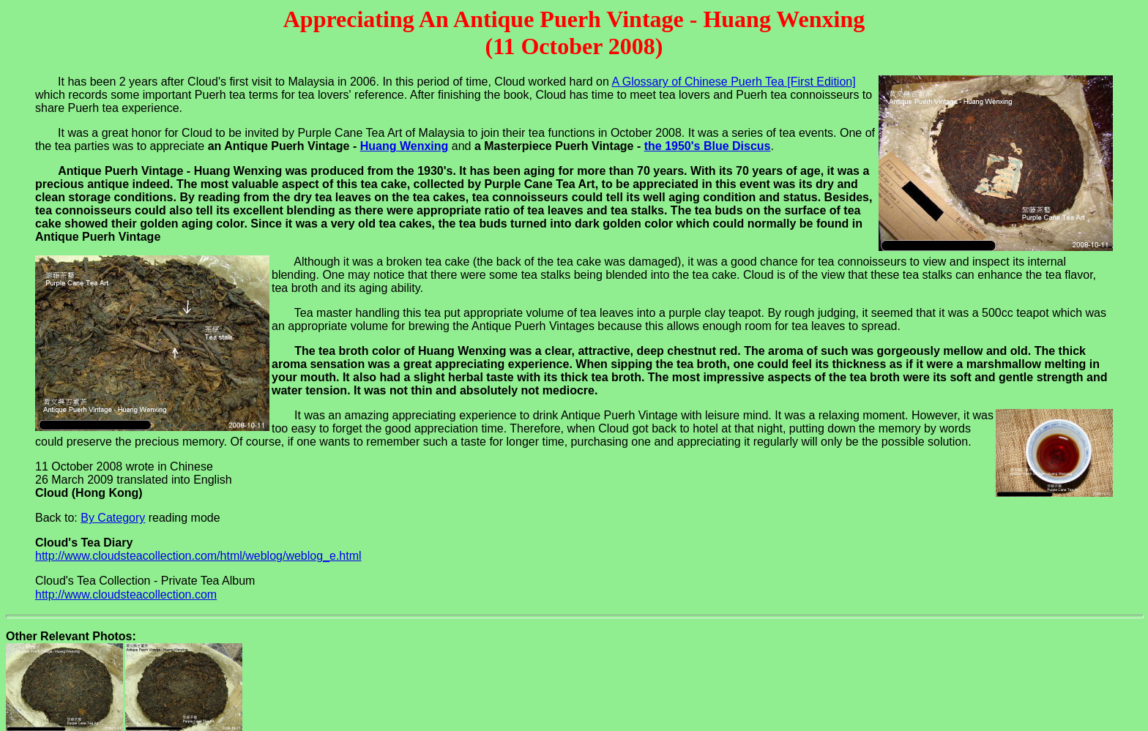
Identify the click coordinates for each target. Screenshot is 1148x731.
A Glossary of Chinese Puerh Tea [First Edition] (733, 81)
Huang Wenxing (404, 146)
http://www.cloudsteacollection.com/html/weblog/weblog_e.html (198, 556)
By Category (113, 517)
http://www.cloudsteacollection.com (126, 594)
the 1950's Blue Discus (707, 146)
